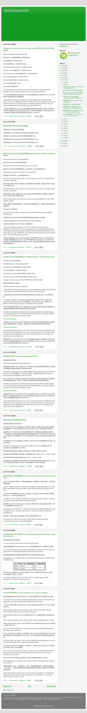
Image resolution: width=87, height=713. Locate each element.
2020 (63, 141)
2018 (63, 145)
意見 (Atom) (10, 690)
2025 (63, 68)
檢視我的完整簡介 (73, 55)
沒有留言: (29, 116)
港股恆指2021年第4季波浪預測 (14, 420)
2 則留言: (29, 410)
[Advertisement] (43, 26)
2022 (63, 75)
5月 (64, 128)
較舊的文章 (51, 686)
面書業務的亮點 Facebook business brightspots (20, 356)
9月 (64, 119)
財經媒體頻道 (63, 46)
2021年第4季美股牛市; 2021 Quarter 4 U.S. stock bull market (25, 593)
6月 (64, 126)
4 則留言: (29, 583)
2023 (63, 73)
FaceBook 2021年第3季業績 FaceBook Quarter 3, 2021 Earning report (28, 257)
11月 (64, 82)
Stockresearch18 (16, 10)
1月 (64, 138)
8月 (64, 121)
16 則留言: (29, 466)
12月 (64, 79)
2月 (64, 135)
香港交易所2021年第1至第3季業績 (15, 126)
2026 (63, 66)
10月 (64, 84)
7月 (64, 123)
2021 (63, 77)
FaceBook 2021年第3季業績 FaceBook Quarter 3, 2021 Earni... (73, 97)
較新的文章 (7, 686)
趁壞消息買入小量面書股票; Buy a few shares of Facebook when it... (72, 107)
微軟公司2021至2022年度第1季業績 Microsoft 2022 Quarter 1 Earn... (73, 93)
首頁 (29, 686)
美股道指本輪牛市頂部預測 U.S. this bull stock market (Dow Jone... (73, 111)
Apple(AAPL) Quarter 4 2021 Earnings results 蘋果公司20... (73, 87)
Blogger (51, 706)
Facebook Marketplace (10, 319)
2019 (63, 143)
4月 (64, 130)
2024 (63, 70)
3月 (64, 133)
